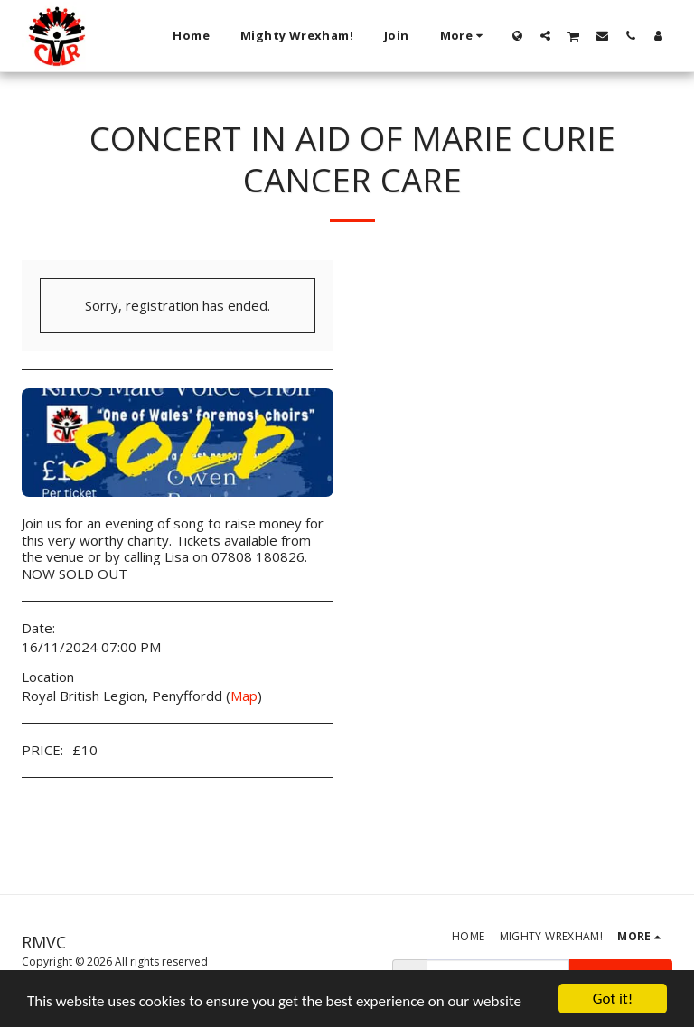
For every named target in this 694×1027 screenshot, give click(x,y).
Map (244, 695)
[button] (545, 35)
